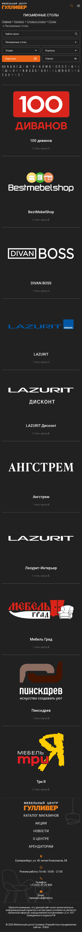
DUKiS (46, 927)
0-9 (3, 66)
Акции (41, 823)
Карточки (21, 58)
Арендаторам (41, 846)
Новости (41, 831)
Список (61, 58)
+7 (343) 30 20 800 (41, 885)
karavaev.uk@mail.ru (41, 898)
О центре (41, 839)
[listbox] (21, 50)
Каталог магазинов (41, 815)
